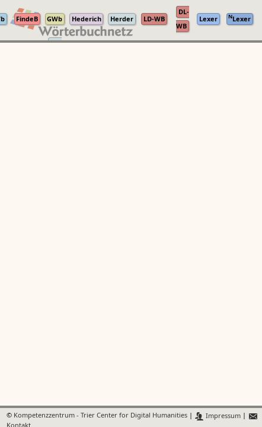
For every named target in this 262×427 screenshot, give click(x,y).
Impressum (217, 416)
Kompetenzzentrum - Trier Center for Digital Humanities (100, 416)
